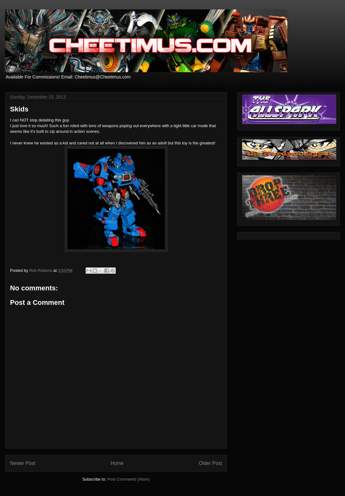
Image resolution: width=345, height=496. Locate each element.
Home (117, 463)
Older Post (210, 463)
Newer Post (22, 463)
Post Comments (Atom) (128, 479)
